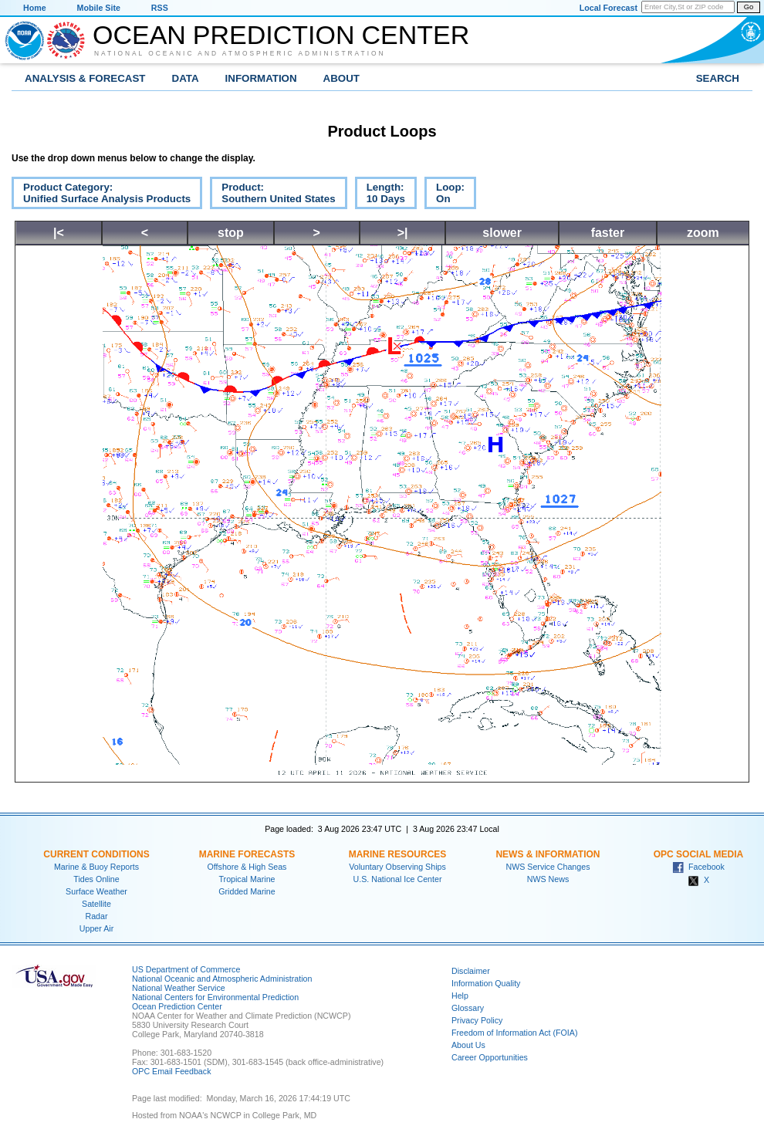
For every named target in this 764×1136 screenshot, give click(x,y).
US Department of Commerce (186, 969)
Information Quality (485, 983)
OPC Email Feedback (171, 1071)
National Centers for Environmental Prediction (215, 997)
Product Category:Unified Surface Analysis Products (101, 195)
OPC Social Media (698, 854)
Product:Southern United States (272, 195)
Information (261, 78)
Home (34, 7)
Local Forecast (608, 7)
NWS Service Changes (548, 866)
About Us (468, 1045)
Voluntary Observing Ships (397, 866)
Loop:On (444, 195)
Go (748, 7)
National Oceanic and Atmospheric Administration (240, 53)
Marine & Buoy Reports (96, 866)
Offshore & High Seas (247, 866)
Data (185, 78)
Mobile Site (98, 7)
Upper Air (96, 928)
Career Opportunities (489, 1057)
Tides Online (96, 879)
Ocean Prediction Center (281, 34)
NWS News (548, 879)
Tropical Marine (246, 879)
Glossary (467, 1008)
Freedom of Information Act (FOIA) (514, 1032)
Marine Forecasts (247, 854)
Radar (96, 916)
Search (717, 78)
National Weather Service (178, 987)
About (341, 78)
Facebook (698, 866)
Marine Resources (398, 854)
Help (459, 995)
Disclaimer (470, 970)
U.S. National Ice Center (397, 879)
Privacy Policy (476, 1020)
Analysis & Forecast (85, 78)
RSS (159, 7)
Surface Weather (96, 891)
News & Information (547, 854)
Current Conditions (96, 854)
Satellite (96, 903)
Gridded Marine (246, 891)
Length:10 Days (380, 195)
